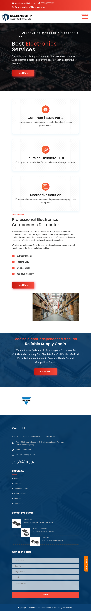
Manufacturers (20, 494)
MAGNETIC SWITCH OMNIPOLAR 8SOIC (38, 522)
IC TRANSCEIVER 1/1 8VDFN (44, 532)
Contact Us (45, 371)
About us (17, 499)
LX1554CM (46, 538)
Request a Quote (21, 489)
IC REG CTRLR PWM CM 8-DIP (53, 541)
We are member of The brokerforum (29, 7)
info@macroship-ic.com (23, 3)
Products (17, 484)
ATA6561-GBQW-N (39, 529)
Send (45, 595)
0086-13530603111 (47, 3)
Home (16, 479)
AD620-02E (28, 520)
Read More (25, 73)
